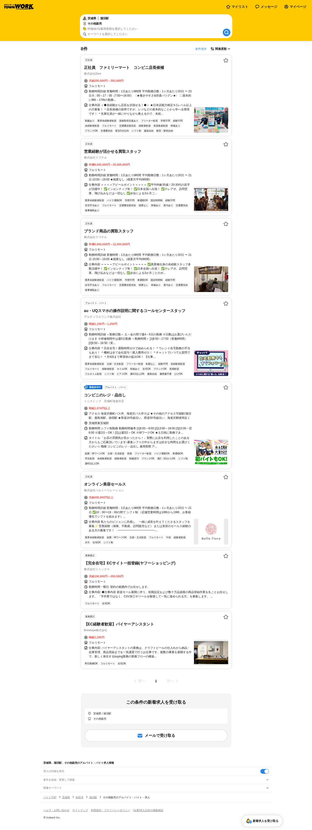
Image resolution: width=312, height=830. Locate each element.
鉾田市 (80, 797)
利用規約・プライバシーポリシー (110, 810)
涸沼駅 (93, 797)
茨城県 (66, 797)
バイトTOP (49, 797)
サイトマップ (80, 810)
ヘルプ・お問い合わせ (56, 810)
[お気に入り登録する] (226, 60)
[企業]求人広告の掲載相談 (148, 810)
